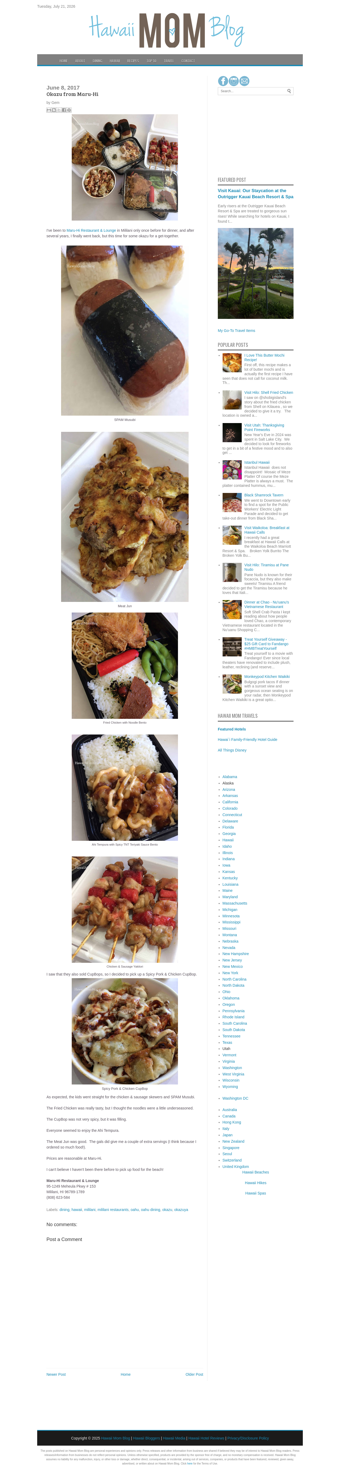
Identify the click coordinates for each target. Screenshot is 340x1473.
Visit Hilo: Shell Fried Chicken (268, 392)
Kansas (229, 872)
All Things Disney (232, 750)
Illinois (228, 853)
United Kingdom (236, 1166)
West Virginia (233, 1074)
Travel (169, 61)
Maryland (230, 897)
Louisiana (231, 884)
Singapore (231, 1148)
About (80, 61)
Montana (230, 935)
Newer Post (56, 1374)
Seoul (227, 1154)
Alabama (230, 777)
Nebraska (231, 941)
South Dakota (234, 1030)
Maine (228, 890)
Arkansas (230, 796)
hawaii (76, 1210)
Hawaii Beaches (255, 1172)
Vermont (229, 1055)
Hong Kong (232, 1122)
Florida (228, 827)
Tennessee (232, 1036)
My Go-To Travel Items (236, 330)
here (190, 1463)
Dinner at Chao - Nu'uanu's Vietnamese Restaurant (266, 604)
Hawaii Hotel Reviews (206, 1438)
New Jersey (232, 960)
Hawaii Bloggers (146, 1438)
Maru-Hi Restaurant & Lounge (91, 230)
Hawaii (115, 61)
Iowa (227, 865)
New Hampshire (236, 954)
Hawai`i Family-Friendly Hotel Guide (247, 739)
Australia (230, 1110)
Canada (229, 1116)
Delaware (230, 821)
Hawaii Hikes (255, 1183)
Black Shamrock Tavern (263, 495)
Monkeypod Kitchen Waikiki (267, 676)
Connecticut (232, 815)
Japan (228, 1135)
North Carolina (234, 979)
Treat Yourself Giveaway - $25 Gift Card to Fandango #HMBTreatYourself (266, 644)
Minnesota (231, 916)
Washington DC (236, 1098)
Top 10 (151, 61)
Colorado (230, 808)
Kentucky (230, 878)
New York (230, 973)
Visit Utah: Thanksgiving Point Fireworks (264, 427)
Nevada (229, 948)
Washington (232, 1068)
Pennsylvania (234, 1011)
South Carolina (235, 1023)
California (230, 802)
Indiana (229, 859)
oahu (135, 1210)
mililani (90, 1210)
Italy (226, 1128)
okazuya (181, 1210)
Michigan (230, 910)
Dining (97, 61)
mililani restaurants (113, 1210)
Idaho (227, 846)
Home (64, 61)
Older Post (194, 1374)
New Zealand (234, 1141)
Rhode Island (234, 1017)
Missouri (229, 928)
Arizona (229, 789)
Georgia (229, 834)
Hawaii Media (174, 1438)
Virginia (229, 1061)
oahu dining (150, 1210)
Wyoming (230, 1086)
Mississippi (232, 922)
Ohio (227, 992)
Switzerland (232, 1160)
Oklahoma (231, 998)
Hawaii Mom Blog (115, 1438)
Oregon (229, 1004)
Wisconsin (231, 1080)
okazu (167, 1210)
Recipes (133, 61)
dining (64, 1210)
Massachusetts (235, 903)
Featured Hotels (232, 729)
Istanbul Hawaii (257, 462)
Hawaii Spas (255, 1193)
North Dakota (233, 985)
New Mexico (233, 966)
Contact (188, 61)
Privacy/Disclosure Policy (248, 1438)
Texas (227, 1042)
